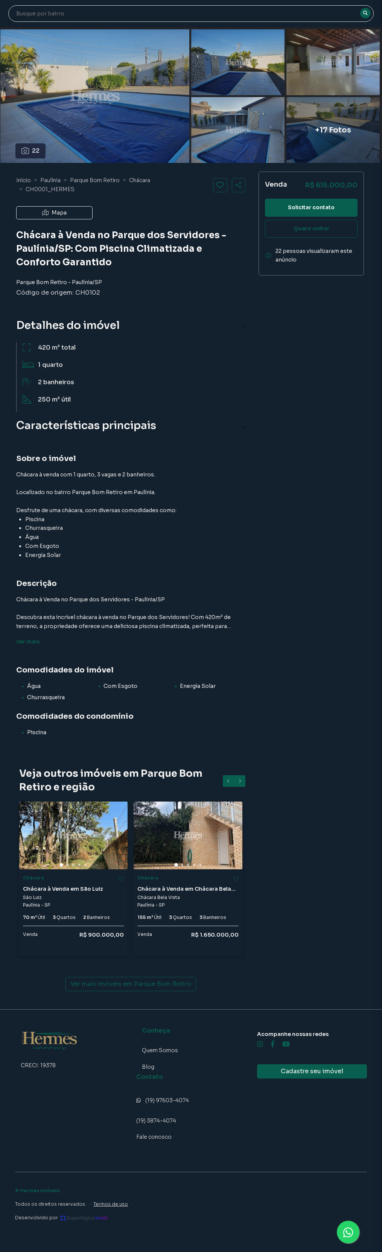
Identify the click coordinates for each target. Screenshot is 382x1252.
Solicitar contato (311, 207)
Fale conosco (154, 1136)
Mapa (54, 212)
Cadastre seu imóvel (312, 1071)
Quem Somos (160, 1050)
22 (30, 151)
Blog (148, 1066)
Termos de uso (110, 1204)
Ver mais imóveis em (130, 984)
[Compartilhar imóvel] (238, 185)
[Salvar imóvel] (220, 185)
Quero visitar (311, 228)
